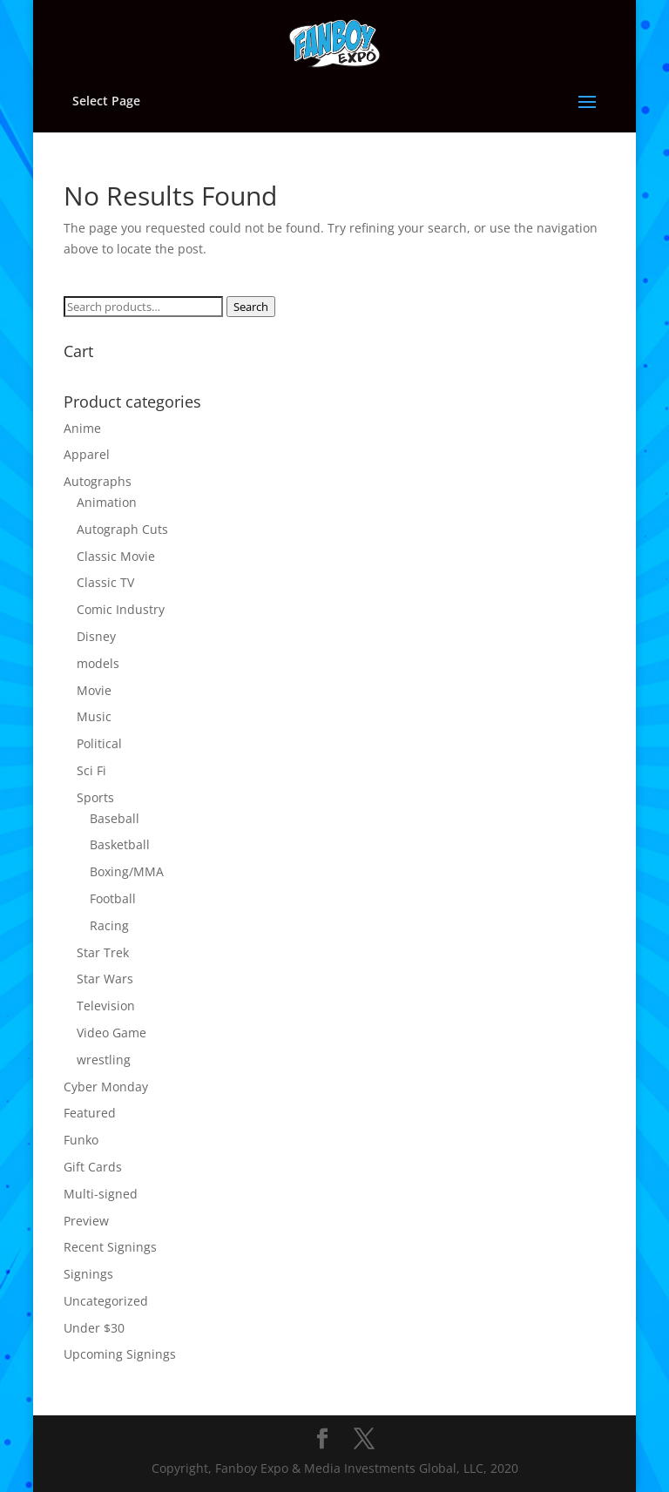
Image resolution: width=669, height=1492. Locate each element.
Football (113, 898)
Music (94, 716)
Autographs (98, 481)
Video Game (111, 1032)
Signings (88, 1274)
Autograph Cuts (122, 529)
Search (250, 306)
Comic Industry (121, 609)
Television (106, 1005)
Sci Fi (91, 770)
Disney (96, 636)
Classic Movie (116, 556)
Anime (82, 428)
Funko (81, 1139)
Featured (90, 1112)
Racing (109, 925)
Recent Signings (110, 1247)
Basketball (120, 844)
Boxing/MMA (127, 871)
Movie (94, 690)
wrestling (104, 1059)
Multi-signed (101, 1193)
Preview (86, 1220)
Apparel (87, 454)
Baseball (114, 818)
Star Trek (103, 952)
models (98, 663)
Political (99, 743)
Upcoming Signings (120, 1354)
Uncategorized (106, 1301)
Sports (95, 797)
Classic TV (105, 582)
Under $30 (94, 1328)
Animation (107, 502)
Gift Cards (93, 1166)
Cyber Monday (106, 1086)
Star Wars (105, 978)
